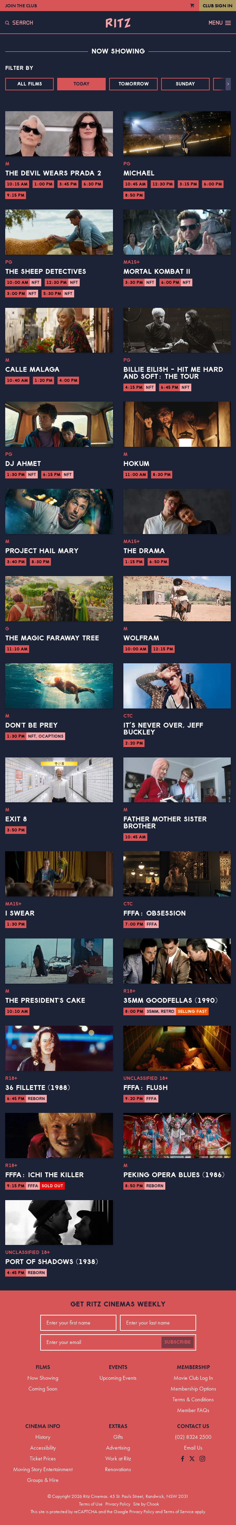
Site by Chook (146, 1504)
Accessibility (43, 1447)
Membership (193, 1367)
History (42, 1437)
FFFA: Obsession (154, 913)
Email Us (193, 1447)
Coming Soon (43, 1388)
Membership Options (193, 1388)
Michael (139, 173)
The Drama (144, 551)
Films (43, 1367)
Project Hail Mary (42, 551)
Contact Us (193, 1426)
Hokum (136, 463)
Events (118, 1367)
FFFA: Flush (145, 1087)
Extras (118, 1426)
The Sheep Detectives (45, 271)
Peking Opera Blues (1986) (174, 1175)
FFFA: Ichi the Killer (44, 1175)
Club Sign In (218, 5)
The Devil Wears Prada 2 (53, 173)
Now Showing (42, 1377)
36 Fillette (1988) (37, 1087)
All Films (29, 84)
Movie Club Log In (193, 1377)
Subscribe (177, 1342)
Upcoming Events (118, 1377)
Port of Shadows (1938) (51, 1261)
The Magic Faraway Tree (52, 638)
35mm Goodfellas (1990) (170, 1000)
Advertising (118, 1447)
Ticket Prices (43, 1458)
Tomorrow (134, 84)
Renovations (118, 1469)
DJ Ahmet (23, 463)
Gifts (118, 1437)
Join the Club (21, 5)
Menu (220, 23)
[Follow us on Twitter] (192, 1459)
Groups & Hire (43, 1480)
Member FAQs (193, 1410)
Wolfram (141, 638)
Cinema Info (42, 1426)
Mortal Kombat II (156, 271)
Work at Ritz (118, 1458)
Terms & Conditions (193, 1399)
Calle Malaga (32, 369)
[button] (228, 84)
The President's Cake (45, 1000)
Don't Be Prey (31, 725)
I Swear (20, 913)
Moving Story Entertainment (42, 1469)
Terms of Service (179, 1511)
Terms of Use (91, 1504)
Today (81, 84)
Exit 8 (16, 819)
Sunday (185, 84)
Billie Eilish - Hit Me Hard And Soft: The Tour (173, 373)
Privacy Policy (117, 1504)
